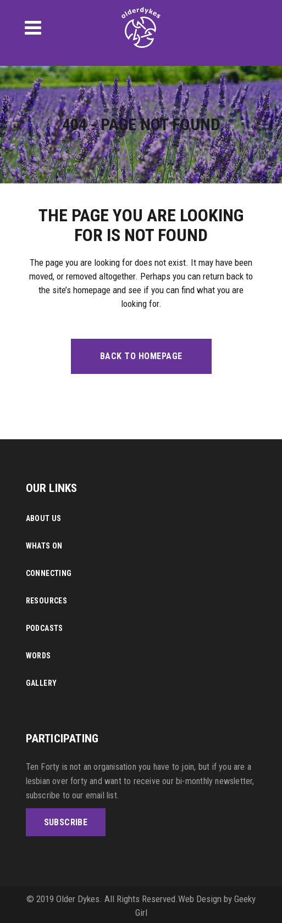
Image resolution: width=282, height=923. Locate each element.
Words (38, 655)
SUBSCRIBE (66, 822)
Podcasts (44, 628)
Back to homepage (141, 356)
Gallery (41, 683)
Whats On (44, 545)
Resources (47, 600)
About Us (44, 518)
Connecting (49, 573)
